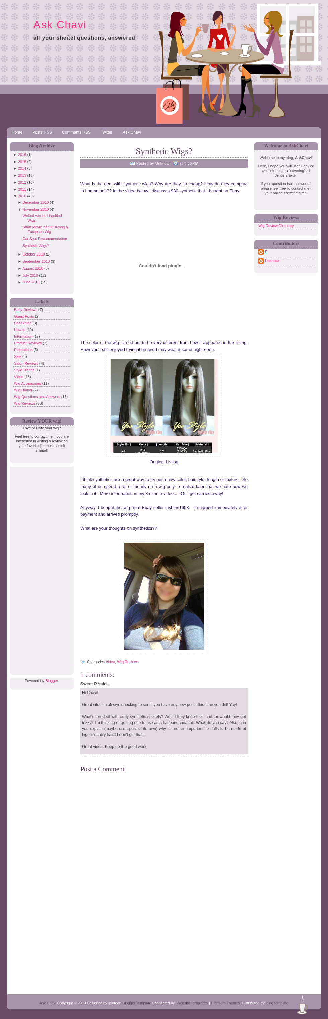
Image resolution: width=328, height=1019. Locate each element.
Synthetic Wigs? (35, 246)
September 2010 (36, 261)
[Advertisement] (40, 567)
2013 (22, 175)
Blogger (51, 681)
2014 (22, 168)
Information (23, 336)
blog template (277, 1003)
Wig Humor (23, 390)
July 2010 (30, 275)
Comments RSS (76, 132)
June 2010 (30, 282)
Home (17, 132)
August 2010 (32, 268)
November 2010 (35, 209)
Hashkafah (23, 323)
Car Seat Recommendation (44, 239)
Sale (18, 356)
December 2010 (35, 202)
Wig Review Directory (276, 226)
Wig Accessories (28, 383)
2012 (22, 182)
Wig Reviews (25, 403)
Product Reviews (28, 343)
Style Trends (24, 370)
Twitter (106, 132)
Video (19, 377)
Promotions (24, 350)
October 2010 (33, 254)
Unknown (272, 261)
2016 (22, 154)
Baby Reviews (26, 310)
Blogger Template (136, 1003)
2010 (22, 196)
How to (20, 330)
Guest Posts (24, 316)
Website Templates (192, 1003)
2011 (22, 189)
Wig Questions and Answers (37, 397)
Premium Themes (225, 1003)
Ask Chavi (59, 25)
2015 (22, 162)
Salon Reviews (26, 363)
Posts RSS (42, 132)
